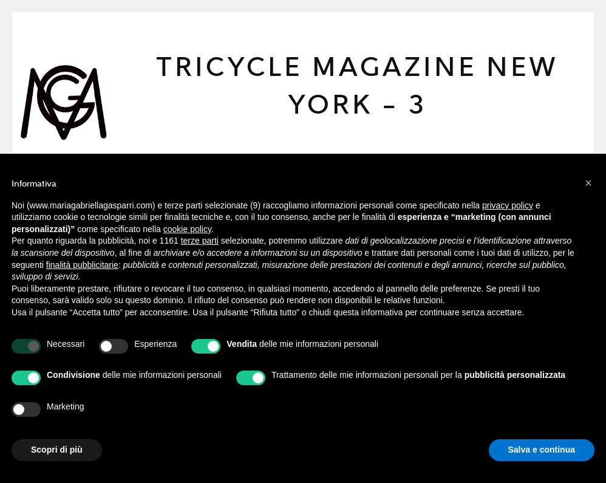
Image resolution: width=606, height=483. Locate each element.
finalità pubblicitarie (82, 265)
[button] (588, 183)
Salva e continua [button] (541, 449)
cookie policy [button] (187, 229)
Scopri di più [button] (57, 449)
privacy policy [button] (507, 205)
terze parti (200, 240)
